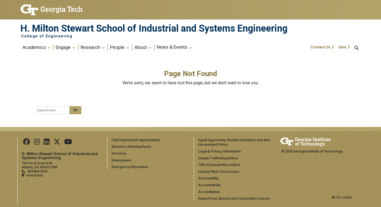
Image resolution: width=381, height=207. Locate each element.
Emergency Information (130, 167)
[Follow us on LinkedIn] (46, 143)
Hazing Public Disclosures (218, 172)
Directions (35, 175)
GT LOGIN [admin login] (344, 197)
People (117, 47)
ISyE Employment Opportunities (136, 140)
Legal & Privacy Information (219, 151)
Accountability (209, 185)
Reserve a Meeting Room (131, 147)
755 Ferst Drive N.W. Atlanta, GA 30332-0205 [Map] (40, 165)
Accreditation (209, 192)
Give (342, 47)
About (140, 47)
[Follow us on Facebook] (26, 143)
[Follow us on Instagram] (37, 143)
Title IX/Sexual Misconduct (219, 165)
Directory (119, 153)
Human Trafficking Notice (218, 158)
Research (90, 47)
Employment (121, 160)
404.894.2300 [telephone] (37, 171)
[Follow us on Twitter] (57, 143)
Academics (34, 47)
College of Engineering (46, 36)
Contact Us (321, 47)
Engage (63, 47)
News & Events (172, 47)
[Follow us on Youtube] (68, 143)
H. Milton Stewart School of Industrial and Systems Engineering (154, 28)
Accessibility (208, 178)
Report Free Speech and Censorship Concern (234, 198)
